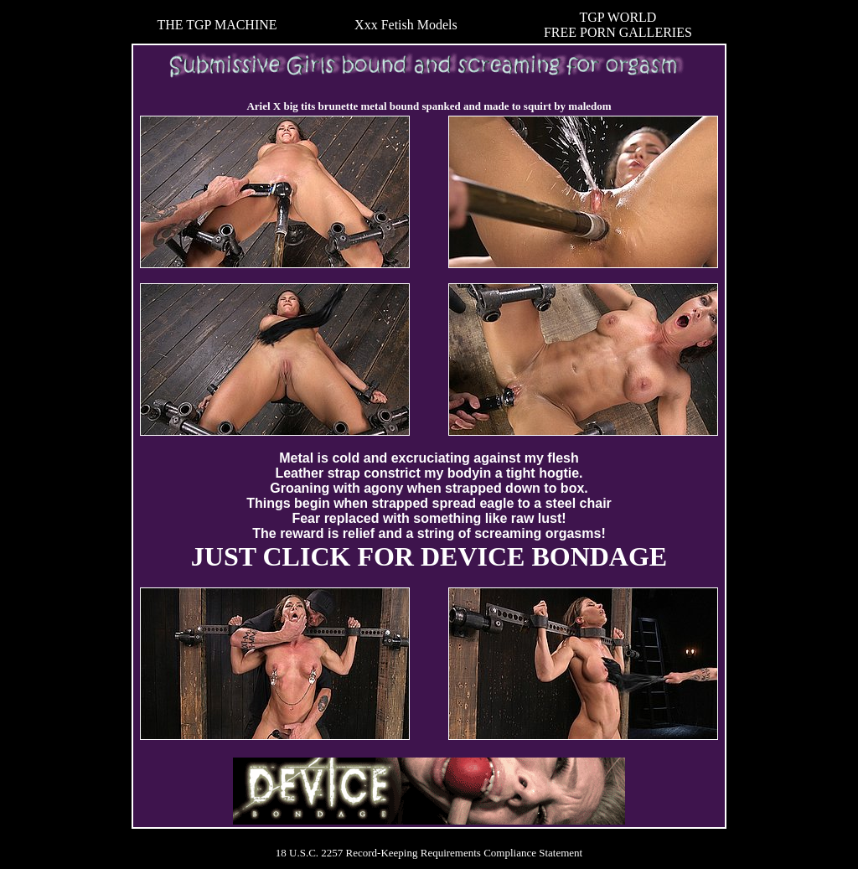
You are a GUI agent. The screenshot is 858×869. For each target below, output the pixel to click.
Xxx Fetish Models (405, 25)
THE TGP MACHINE (217, 25)
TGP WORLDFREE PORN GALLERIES (618, 24)
